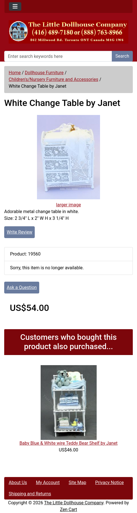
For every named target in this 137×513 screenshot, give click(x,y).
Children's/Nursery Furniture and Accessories (53, 79)
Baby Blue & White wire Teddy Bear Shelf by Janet (68, 443)
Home (15, 72)
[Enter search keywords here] (58, 56)
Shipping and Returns (30, 493)
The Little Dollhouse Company (73, 502)
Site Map (77, 482)
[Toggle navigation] (15, 6)
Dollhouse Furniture (44, 72)
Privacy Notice (109, 482)
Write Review (19, 232)
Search (122, 56)
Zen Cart (68, 509)
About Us (18, 482)
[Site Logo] (68, 32)
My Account (48, 482)
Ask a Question (22, 287)
